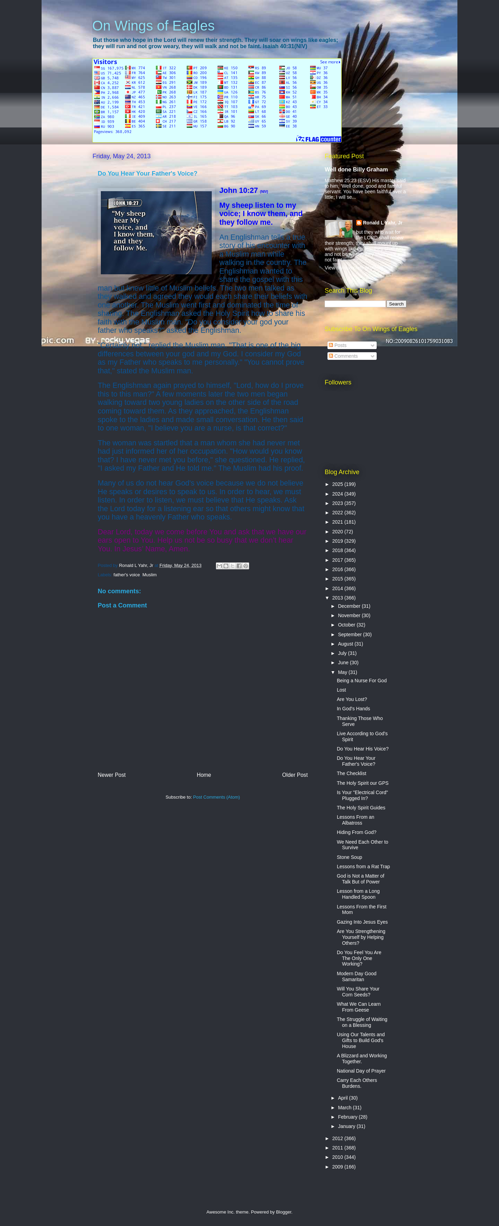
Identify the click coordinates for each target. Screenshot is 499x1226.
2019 (338, 541)
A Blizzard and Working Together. (362, 1058)
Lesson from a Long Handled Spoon (358, 894)
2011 (338, 1148)
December (349, 606)
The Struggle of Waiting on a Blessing (362, 1022)
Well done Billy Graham (356, 169)
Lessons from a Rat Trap (363, 866)
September (350, 634)
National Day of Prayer (361, 1071)
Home (204, 775)
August (346, 644)
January (347, 1126)
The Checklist (351, 773)
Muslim (149, 574)
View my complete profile (351, 267)
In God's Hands (353, 708)
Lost (341, 690)
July (343, 653)
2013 (338, 598)
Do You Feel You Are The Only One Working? (359, 958)
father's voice (127, 574)
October (347, 625)
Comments (343, 356)
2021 (338, 522)
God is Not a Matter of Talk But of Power (360, 879)
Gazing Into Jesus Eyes (362, 922)
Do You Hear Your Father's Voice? (356, 761)
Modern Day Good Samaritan (356, 976)
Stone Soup (349, 857)
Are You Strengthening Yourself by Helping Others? (361, 937)
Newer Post (112, 775)
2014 (338, 588)
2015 (338, 578)
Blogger (283, 1212)
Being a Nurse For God (362, 680)
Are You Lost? (352, 699)
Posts (338, 345)
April (343, 1098)
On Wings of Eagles (153, 25)
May (343, 672)
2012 (338, 1138)
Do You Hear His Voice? (362, 749)
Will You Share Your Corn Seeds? (358, 991)
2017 (338, 560)
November (349, 615)
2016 (338, 569)
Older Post (295, 775)
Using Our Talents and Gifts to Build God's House (361, 1040)
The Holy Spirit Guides (361, 807)
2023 (338, 503)
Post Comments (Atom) (216, 797)
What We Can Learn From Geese (359, 1007)
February (348, 1117)
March (345, 1107)
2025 (338, 484)
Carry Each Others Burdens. (357, 1083)
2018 (338, 550)
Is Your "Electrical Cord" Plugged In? (362, 795)
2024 (338, 494)
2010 (338, 1157)
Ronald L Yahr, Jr (383, 222)
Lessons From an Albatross (355, 820)
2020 (338, 531)
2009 (338, 1167)
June (344, 662)
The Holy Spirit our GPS (362, 783)
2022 (338, 512)
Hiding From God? (356, 832)
